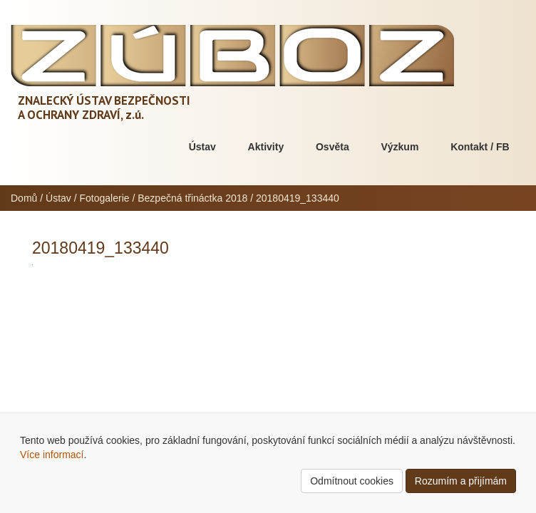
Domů (24, 198)
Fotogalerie (105, 198)
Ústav (202, 146)
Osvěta (332, 146)
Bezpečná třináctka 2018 (192, 198)
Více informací (51, 454)
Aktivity (266, 146)
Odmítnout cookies (351, 481)
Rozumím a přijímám (461, 481)
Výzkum (399, 146)
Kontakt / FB (479, 146)
